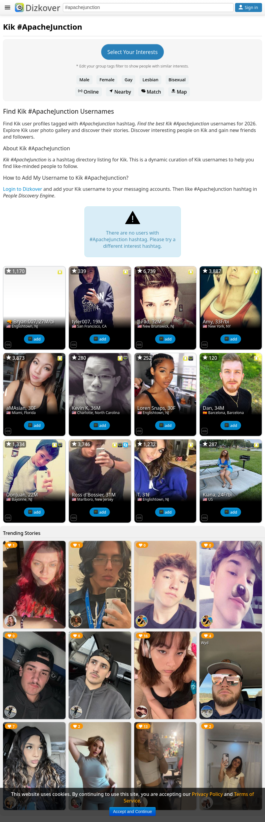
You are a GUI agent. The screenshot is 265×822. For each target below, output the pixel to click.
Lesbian (150, 79)
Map (179, 91)
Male (84, 79)
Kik (9, 27)
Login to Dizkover (22, 189)
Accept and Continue (132, 811)
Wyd (204, 642)
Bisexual (177, 79)
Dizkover (37, 8)
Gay (128, 79)
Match (151, 91)
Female (106, 79)
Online (88, 91)
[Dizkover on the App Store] (8, 344)
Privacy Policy (207, 794)
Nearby (120, 91)
